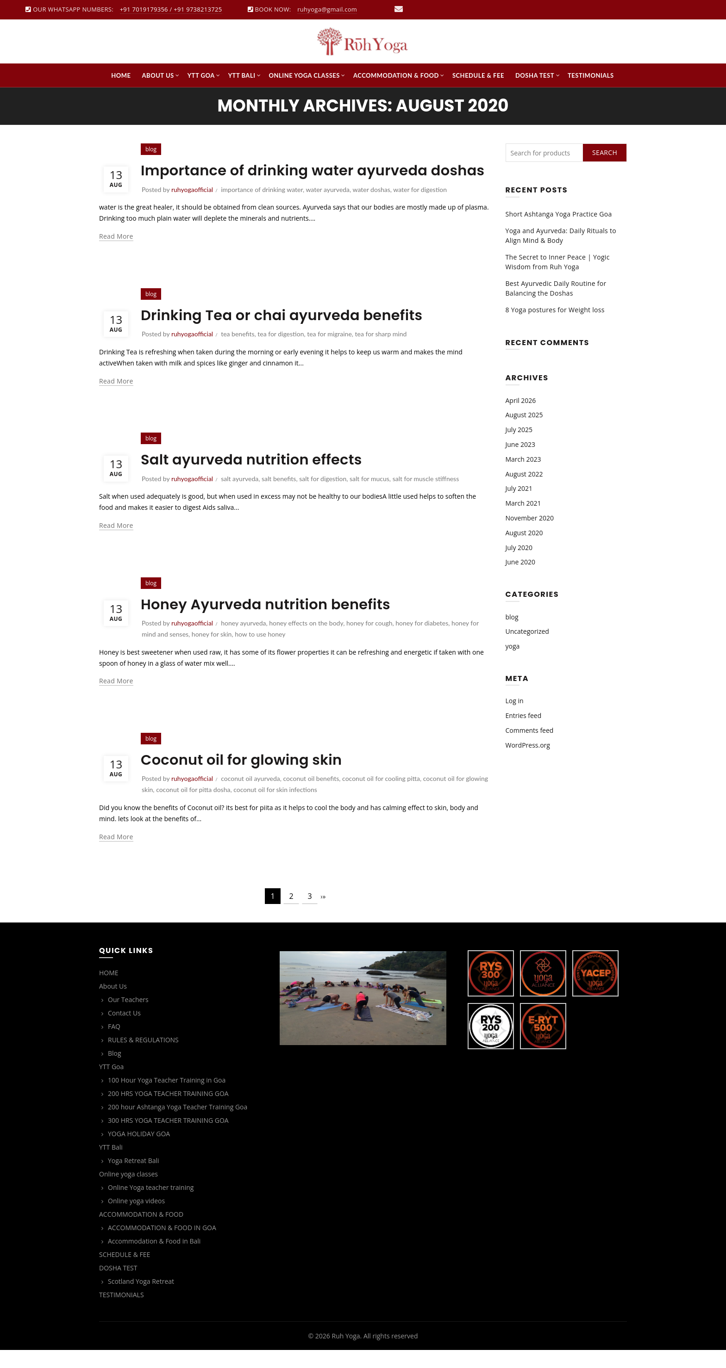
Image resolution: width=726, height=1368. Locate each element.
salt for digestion (322, 496)
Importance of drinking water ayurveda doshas (291, 179)
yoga (513, 646)
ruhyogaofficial (192, 351)
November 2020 (530, 518)
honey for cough (369, 640)
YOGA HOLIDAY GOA (139, 1151)
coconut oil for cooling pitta (381, 796)
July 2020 (519, 547)
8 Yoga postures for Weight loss (555, 309)
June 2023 (520, 444)
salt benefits (279, 496)
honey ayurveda (243, 640)
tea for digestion (280, 351)
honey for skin (212, 652)
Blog (114, 1070)
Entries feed (524, 715)
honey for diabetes (421, 640)
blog (150, 312)
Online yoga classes (304, 75)
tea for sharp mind (381, 351)
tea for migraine (329, 351)
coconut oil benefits (311, 796)
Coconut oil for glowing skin (246, 777)
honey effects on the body (306, 640)
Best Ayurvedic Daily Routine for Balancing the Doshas (556, 288)
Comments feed (530, 730)
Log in (515, 700)
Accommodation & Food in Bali (154, 1258)
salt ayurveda (239, 496)
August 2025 (524, 414)
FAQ (114, 1044)
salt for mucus (369, 496)
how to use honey (260, 652)
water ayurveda (328, 207)
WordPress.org (528, 745)
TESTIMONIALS (591, 75)
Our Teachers (128, 1017)
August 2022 (524, 474)
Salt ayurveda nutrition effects (257, 476)
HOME (121, 75)
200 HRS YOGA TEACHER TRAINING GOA (168, 1111)
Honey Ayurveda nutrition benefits (272, 621)
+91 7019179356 (144, 9)
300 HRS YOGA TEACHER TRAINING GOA (168, 1137)
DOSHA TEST (534, 75)
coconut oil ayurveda (250, 796)
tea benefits (237, 351)
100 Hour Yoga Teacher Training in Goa (166, 1097)
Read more (116, 254)
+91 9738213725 (198, 9)
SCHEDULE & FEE (478, 75)
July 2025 (519, 429)
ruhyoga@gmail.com (327, 9)
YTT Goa (201, 75)
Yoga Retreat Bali (133, 1178)
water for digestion (420, 207)
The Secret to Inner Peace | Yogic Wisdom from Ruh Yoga (558, 262)
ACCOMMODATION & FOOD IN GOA (162, 1245)
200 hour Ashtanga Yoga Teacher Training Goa (177, 1124)
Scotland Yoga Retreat (141, 1298)
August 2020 (524, 532)
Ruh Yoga (346, 1353)
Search (604, 152)
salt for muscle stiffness (426, 496)
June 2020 (520, 561)
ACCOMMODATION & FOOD (396, 75)
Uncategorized (527, 631)
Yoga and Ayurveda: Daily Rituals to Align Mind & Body (561, 235)
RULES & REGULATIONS (143, 1057)
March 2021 (523, 503)
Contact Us (124, 1030)
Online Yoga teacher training (151, 1205)
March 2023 (523, 459)
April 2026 (521, 400)
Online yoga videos (136, 1218)
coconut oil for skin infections (275, 807)
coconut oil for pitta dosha (193, 807)
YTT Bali (242, 75)
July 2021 (519, 488)
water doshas (371, 207)
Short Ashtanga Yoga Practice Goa (559, 214)
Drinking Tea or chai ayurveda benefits (289, 332)
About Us (158, 75)
